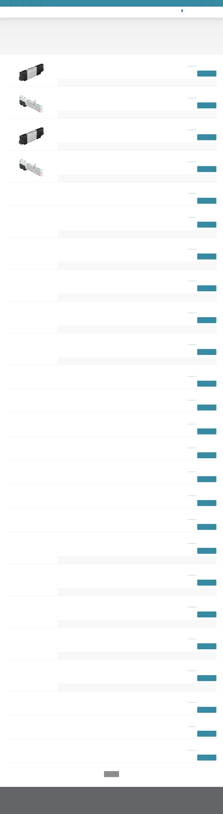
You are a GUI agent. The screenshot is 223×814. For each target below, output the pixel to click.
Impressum (67, 116)
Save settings (105, 127)
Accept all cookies (148, 127)
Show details (150, 110)
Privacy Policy (126, 127)
